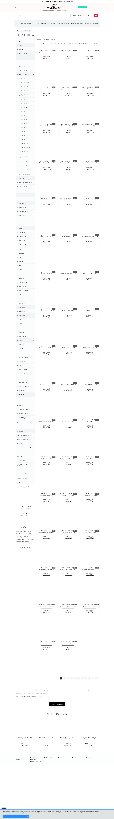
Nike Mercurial (21, 294)
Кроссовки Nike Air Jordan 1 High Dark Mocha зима (90, 495)
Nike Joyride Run (22, 245)
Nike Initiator (21, 240)
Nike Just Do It (21, 249)
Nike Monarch (21, 307)
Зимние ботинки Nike (24, 439)
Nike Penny (20, 319)
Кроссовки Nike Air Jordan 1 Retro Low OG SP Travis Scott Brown (68, 384)
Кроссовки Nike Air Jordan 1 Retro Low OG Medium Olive (47, 236)
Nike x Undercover (23, 386)
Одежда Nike (21, 456)
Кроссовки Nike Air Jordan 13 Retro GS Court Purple (68, 458)
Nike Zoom (20, 394)
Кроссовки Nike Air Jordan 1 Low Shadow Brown (68, 347)
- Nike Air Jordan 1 (23, 161)
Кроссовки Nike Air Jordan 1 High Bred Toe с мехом (68, 606)
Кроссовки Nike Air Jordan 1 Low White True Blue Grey (89, 273)
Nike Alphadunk (22, 199)
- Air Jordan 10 (22, 99)
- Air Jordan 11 (22, 103)
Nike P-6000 (21, 311)
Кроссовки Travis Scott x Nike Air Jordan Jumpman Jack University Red (68, 643)
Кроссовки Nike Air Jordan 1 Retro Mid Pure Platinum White (46, 643)
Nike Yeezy (20, 390)
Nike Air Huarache (23, 66)
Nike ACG (20, 45)
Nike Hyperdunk (22, 236)
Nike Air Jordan (22, 74)
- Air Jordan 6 (22, 135)
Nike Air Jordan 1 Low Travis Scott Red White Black (68, 52)
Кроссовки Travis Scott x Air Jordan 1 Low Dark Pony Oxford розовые (89, 89)
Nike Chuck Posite (22, 211)
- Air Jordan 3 (22, 115)
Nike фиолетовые (22, 409)
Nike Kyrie (20, 265)
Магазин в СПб (94, 23)
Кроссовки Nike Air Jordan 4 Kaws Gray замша (90, 310)
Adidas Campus (22, 478)
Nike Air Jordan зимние (24, 174)
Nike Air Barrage (22, 53)
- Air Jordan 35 (22, 123)
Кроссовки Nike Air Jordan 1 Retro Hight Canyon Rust (89, 606)
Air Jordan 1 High (41, 43)
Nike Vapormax (22, 361)
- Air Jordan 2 (22, 111)
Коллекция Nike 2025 (24, 448)
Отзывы (87, 23)
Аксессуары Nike (22, 413)
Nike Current (21, 224)
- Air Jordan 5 (22, 131)
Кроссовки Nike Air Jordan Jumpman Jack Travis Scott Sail (46, 199)
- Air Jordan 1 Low (23, 82)
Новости (81, 23)
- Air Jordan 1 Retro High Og (24, 95)
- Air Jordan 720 (23, 143)
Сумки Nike (20, 469)
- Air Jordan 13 (22, 107)
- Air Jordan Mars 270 (24, 147)
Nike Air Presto (22, 190)
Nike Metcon (21, 299)
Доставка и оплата (54, 23)
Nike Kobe (20, 261)
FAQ (77, 23)
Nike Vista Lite (21, 365)
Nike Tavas (20, 353)
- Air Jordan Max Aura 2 (24, 152)
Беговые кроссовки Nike (25, 423)
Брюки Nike (21, 427)
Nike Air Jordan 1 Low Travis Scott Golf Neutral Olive (68, 162)
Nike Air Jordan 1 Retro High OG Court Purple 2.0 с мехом (90, 569)
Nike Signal (20, 344)
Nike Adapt (20, 49)
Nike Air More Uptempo (24, 182)
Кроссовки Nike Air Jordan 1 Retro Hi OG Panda (68, 236)
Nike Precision (21, 328)
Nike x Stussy (21, 378)
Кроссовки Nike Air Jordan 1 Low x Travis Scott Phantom (68, 89)
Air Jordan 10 (94, 43)
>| (96, 678)
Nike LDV (20, 269)
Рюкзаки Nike (21, 460)
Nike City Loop (21, 215)
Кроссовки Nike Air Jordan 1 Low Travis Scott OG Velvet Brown (46, 569)
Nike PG (19, 324)
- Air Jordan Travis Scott (23, 157)
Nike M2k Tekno (22, 282)
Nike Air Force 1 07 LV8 (24, 62)
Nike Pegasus (21, 315)
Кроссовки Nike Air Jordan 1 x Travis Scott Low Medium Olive (90, 162)
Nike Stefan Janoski (23, 349)
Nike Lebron (21, 274)
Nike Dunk (20, 228)
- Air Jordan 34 (22, 119)
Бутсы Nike (20, 431)
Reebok (19, 482)
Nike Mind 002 (21, 303)
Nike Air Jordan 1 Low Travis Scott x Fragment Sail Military (46, 162)
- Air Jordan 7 (22, 139)
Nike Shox (20, 340)
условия (68, 812)
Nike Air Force (21, 57)
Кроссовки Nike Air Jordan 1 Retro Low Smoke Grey (46, 310)
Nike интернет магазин (42, 23)
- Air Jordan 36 (22, 127)
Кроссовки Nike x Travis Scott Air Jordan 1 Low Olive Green (89, 126)
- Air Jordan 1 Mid (23, 86)
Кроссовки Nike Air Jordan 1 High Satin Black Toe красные (46, 421)
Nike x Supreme (22, 382)
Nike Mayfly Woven (23, 290)
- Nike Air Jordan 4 (23, 165)
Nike (18, 41)
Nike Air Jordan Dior (23, 170)
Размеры (73, 23)
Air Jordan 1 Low (52, 43)
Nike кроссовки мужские (22, 404)
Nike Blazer (20, 203)
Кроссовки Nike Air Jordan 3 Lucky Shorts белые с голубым (90, 532)
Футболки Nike (22, 474)
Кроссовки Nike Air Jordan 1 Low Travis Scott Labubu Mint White (68, 569)
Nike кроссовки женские (22, 399)
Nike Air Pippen (22, 186)
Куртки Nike (21, 452)
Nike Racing (21, 332)
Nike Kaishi (20, 253)
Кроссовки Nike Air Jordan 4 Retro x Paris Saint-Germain (46, 495)
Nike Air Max (21, 178)
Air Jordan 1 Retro (72, 43)
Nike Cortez (20, 220)
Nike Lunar (20, 278)
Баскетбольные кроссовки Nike (22, 418)
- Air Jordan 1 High (24, 78)
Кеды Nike (20, 443)
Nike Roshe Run (22, 336)
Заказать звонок (82, 7)
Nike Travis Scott (22, 357)
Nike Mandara (21, 286)
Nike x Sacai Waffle (23, 374)
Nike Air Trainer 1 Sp (23, 195)
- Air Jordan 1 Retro (24, 90)
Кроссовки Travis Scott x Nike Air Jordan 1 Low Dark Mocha (46, 126)
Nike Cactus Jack (22, 207)
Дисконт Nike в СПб (23, 435)
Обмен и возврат (64, 23)
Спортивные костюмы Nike (24, 465)
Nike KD (19, 257)
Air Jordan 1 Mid (62, 43)
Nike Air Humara (22, 70)
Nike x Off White (22, 369)
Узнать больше (57, 704)
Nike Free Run (21, 232)
